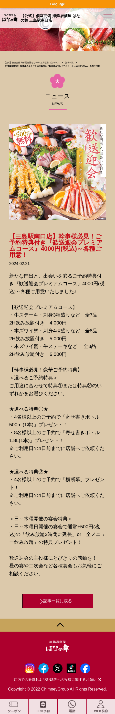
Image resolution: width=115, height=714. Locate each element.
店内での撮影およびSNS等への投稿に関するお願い (57, 680)
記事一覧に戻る (57, 601)
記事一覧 (69, 62)
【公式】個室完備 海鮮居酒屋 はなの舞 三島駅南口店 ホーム (31, 62)
